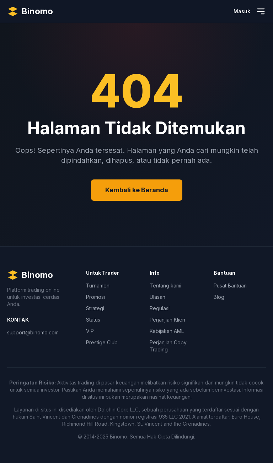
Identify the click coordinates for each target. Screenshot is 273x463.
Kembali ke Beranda (136, 190)
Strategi (95, 308)
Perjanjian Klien (167, 320)
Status (93, 320)
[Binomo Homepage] (30, 11)
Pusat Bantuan (230, 285)
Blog (219, 297)
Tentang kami (165, 285)
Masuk (242, 11)
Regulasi (160, 308)
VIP (90, 331)
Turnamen (97, 285)
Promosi (95, 297)
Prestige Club (102, 342)
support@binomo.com (33, 332)
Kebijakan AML (167, 331)
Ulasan (157, 297)
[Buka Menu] (261, 11)
